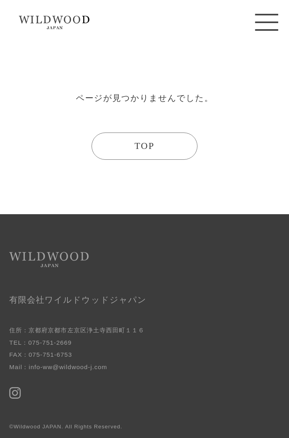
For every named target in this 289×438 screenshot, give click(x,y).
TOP (144, 146)
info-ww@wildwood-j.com (67, 367)
